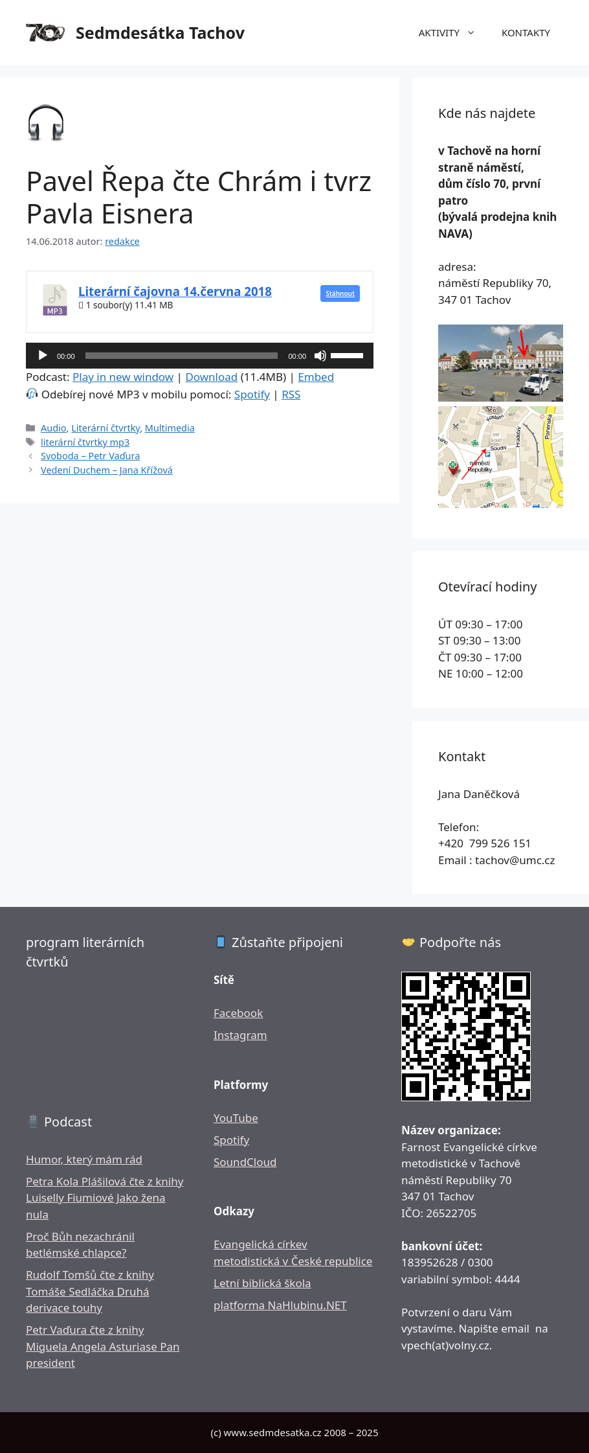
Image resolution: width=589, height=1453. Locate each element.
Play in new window (122, 376)
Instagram (240, 1034)
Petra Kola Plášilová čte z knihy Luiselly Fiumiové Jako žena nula (104, 1198)
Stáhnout (340, 293)
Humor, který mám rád (84, 1159)
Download (211, 376)
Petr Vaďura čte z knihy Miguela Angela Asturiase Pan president (103, 1346)
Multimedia (170, 428)
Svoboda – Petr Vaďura (90, 456)
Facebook (238, 1012)
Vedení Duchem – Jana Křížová (107, 470)
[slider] (181, 355)
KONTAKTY (526, 32)
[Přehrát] (42, 355)
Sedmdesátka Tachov (160, 32)
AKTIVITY (454, 32)
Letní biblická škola (262, 1283)
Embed (316, 376)
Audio (54, 428)
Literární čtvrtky (105, 428)
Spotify (252, 394)
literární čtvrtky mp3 (85, 442)
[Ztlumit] (320, 355)
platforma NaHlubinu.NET (280, 1305)
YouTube (236, 1117)
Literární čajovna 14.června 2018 (175, 291)
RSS (291, 394)
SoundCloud (245, 1161)
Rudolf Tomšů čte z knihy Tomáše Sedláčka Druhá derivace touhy (90, 1291)
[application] (199, 356)
